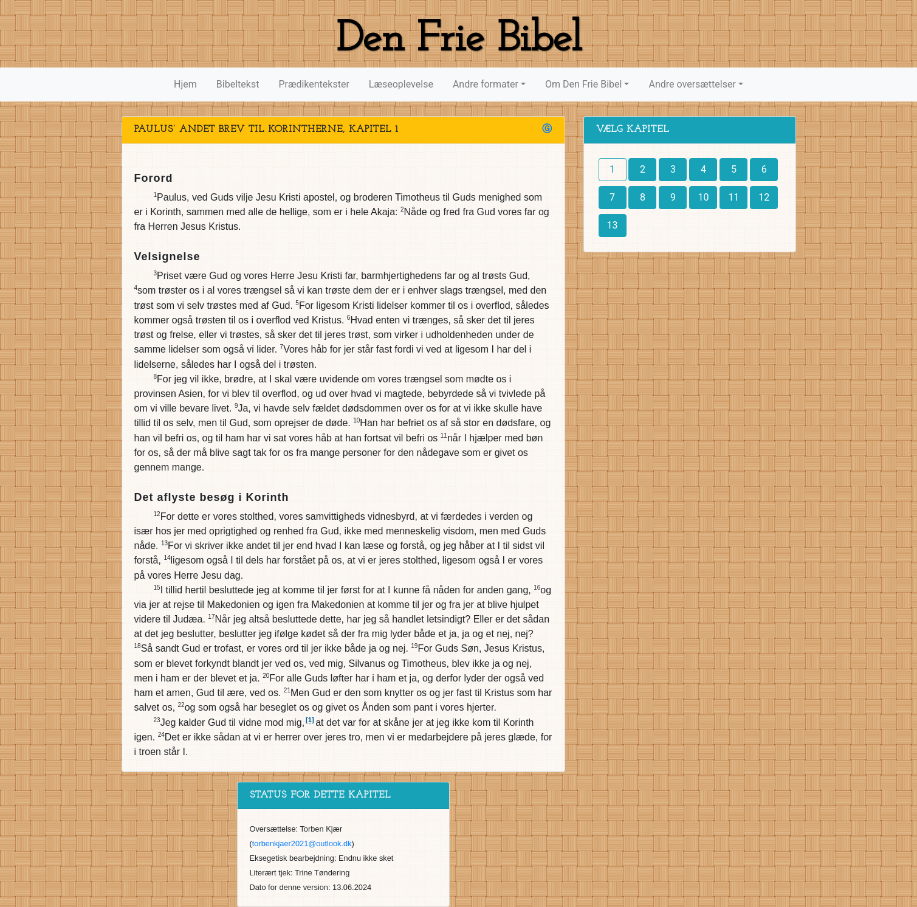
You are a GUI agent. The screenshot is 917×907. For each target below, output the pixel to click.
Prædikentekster (313, 84)
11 (733, 197)
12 (763, 197)
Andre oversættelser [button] (691, 84)
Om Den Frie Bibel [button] (583, 84)
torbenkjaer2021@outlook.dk (302, 843)
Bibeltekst (237, 84)
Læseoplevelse (401, 84)
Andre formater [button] (485, 84)
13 (612, 225)
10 (703, 197)
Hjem (185, 84)
